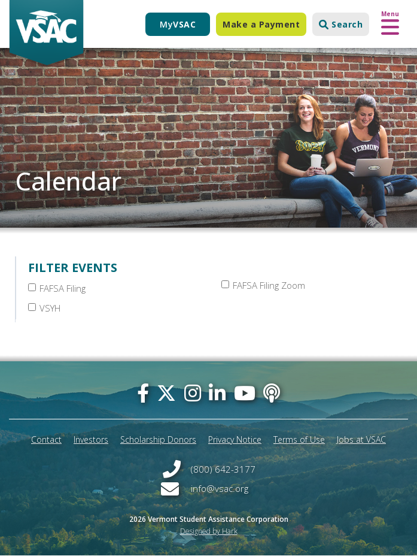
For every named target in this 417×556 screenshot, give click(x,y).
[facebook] (143, 393)
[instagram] (192, 393)
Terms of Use (299, 439)
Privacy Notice (234, 439)
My (178, 24)
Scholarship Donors (158, 439)
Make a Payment (261, 24)
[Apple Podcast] (271, 393)
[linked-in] (217, 393)
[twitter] (166, 393)
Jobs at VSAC (361, 439)
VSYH (44, 308)
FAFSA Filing (57, 288)
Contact (46, 439)
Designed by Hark (209, 531)
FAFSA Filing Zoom (263, 285)
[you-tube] (244, 393)
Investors (91, 439)
